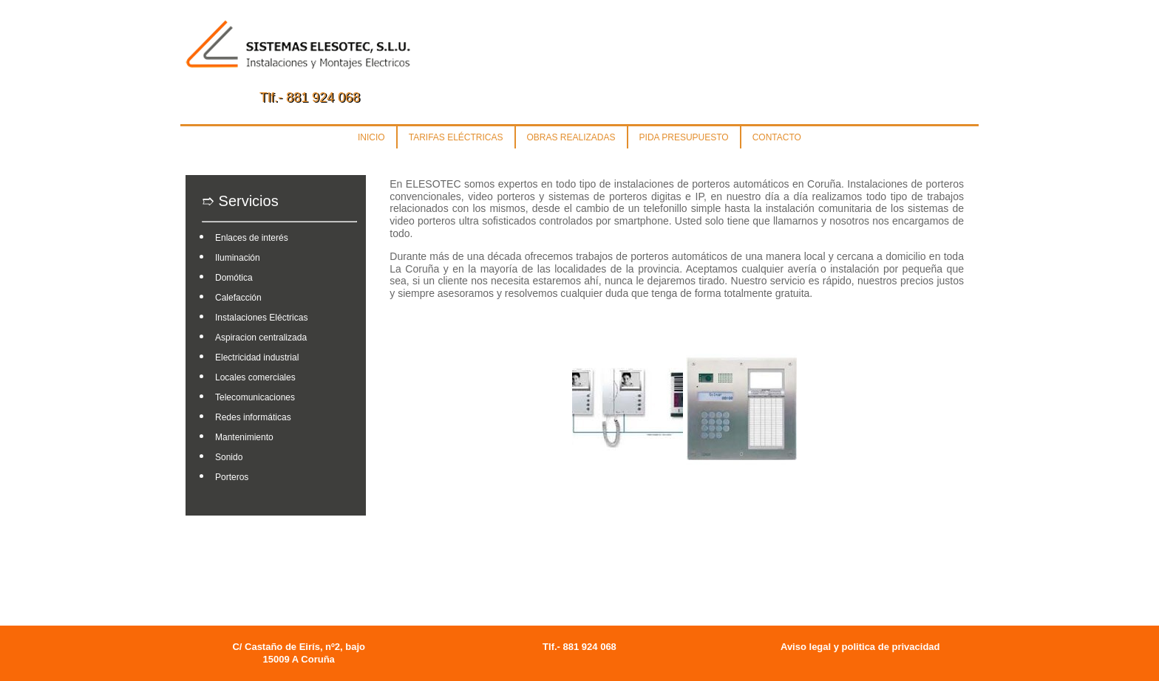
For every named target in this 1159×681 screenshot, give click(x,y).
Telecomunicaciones (255, 397)
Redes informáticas (253, 417)
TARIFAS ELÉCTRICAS (456, 137)
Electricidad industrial (257, 357)
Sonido (228, 457)
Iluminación (237, 258)
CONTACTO (776, 137)
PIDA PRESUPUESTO (684, 137)
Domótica (234, 278)
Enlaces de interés (251, 238)
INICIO (371, 137)
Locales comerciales (255, 377)
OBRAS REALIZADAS (571, 137)
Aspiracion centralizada (261, 337)
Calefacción (238, 297)
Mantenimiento (244, 437)
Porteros (231, 477)
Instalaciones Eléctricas (261, 317)
